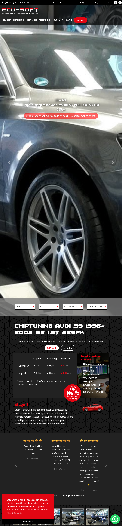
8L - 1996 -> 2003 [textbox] (73, 306)
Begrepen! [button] (28, 521)
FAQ (82, 2)
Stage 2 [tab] (68, 348)
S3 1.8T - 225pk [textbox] (96, 306)
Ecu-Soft (7, 19)
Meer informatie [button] (14, 513)
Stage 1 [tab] (51, 348)
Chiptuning (18, 19)
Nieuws (89, 2)
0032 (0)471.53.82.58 (15, 2)
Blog (96, 2)
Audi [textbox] (18, 306)
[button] (9, 158)
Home (55, 2)
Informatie (67, 19)
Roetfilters (31, 19)
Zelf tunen (54, 19)
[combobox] (25, 306)
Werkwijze (64, 2)
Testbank (43, 19)
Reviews (74, 2)
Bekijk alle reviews (72, 495)
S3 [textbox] (41, 306)
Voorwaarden (105, 2)
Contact (81, 20)
